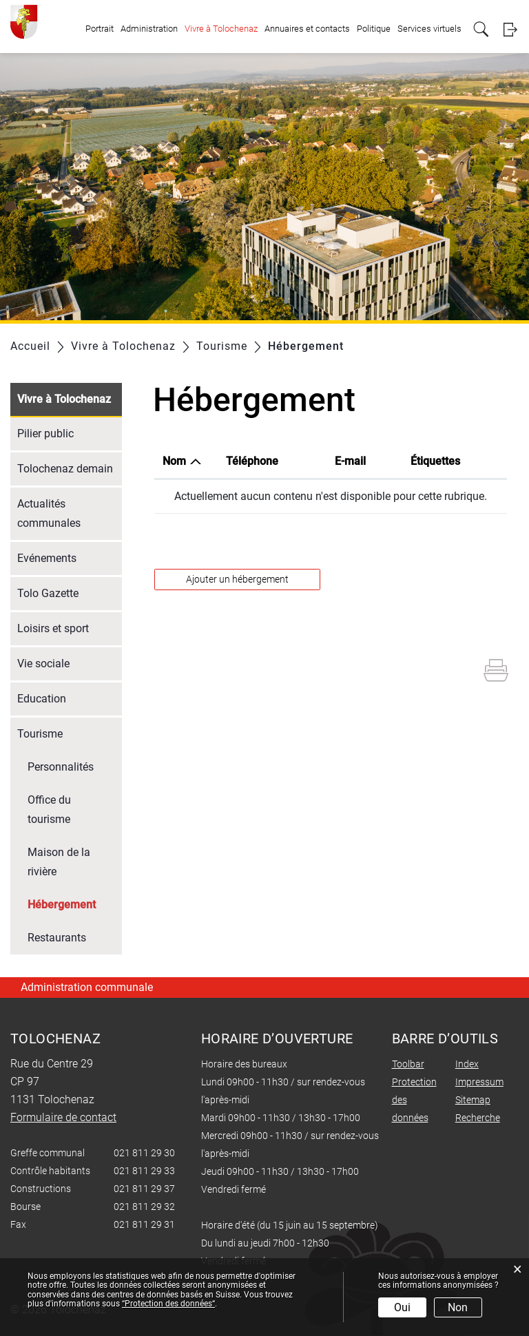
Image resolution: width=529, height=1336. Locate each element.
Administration (149, 28)
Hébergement (75, 903)
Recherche (477, 1117)
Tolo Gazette (48, 593)
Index (467, 1063)
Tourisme (40, 733)
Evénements (46, 558)
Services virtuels (429, 28)
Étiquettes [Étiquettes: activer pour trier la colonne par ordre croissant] (435, 461)
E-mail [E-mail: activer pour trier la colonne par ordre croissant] (350, 461)
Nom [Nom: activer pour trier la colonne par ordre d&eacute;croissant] (174, 461)
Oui (402, 1307)
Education (41, 698)
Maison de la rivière (59, 862)
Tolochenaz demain (65, 468)
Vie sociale (43, 663)
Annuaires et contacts (307, 28)
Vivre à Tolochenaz (221, 28)
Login (510, 29)
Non (458, 1307)
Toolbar (408, 1063)
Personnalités (61, 766)
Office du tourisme (49, 809)
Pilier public (45, 433)
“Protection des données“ (168, 1303)
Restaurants (57, 937)
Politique (374, 28)
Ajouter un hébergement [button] (237, 579)
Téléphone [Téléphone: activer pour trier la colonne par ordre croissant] (252, 461)
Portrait (99, 28)
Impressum (479, 1081)
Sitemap (472, 1099)
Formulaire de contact (63, 1117)
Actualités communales (49, 513)
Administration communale (87, 987)
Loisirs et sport (53, 628)
